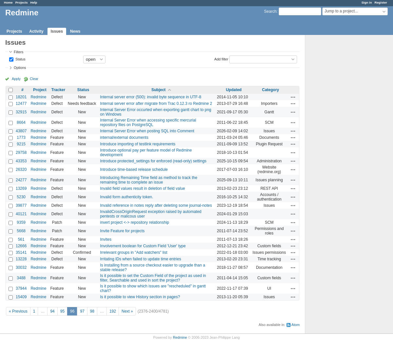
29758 (21, 152)
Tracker (58, 90)
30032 (21, 267)
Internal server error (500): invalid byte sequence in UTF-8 (150, 97)
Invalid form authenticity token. (126, 197)
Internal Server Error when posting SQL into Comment (147, 131)
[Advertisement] (338, 137)
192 (112, 311)
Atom (295, 325)
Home (8, 2)
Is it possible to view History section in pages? (140, 297)
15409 (21, 297)
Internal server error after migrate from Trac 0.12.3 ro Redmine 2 (156, 103)
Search (270, 11)
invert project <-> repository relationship (134, 222)
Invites (106, 239)
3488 (21, 278)
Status (20, 59)
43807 (21, 131)
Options (20, 68)
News (75, 31)
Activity (36, 31)
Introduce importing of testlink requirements (138, 144)
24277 (21, 180)
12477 (21, 103)
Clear (34, 79)
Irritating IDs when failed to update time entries (140, 259)
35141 (21, 252)
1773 (21, 137)
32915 (21, 112)
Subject (158, 90)
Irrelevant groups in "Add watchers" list (133, 252)
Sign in (367, 2)
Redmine (38, 97)
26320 (21, 169)
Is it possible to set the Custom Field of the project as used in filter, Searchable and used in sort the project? (153, 278)
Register (381, 2)
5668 (21, 231)
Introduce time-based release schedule (134, 169)
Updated (234, 90)
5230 (21, 197)
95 (62, 311)
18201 (21, 97)
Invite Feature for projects (122, 231)
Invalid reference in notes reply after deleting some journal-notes (156, 205)
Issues (57, 31)
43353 (21, 161)
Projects (21, 2)
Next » (127, 311)
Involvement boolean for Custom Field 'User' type (143, 246)
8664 (21, 122)
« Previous (18, 311)
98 (92, 311)
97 (82, 311)
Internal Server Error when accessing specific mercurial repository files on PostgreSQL (148, 122)
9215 (21, 144)
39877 (21, 205)
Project (40, 90)
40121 (21, 214)
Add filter (221, 59)
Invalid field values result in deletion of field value (142, 188)
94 (52, 311)
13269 (21, 188)
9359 (21, 222)
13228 (21, 259)
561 (21, 239)
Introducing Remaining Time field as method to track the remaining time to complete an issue (148, 180)
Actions (293, 97)
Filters (18, 52)
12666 (21, 246)
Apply (16, 79)
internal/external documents (124, 137)
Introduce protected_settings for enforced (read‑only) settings (153, 161)
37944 (21, 288)
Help (33, 2)
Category (270, 90)
